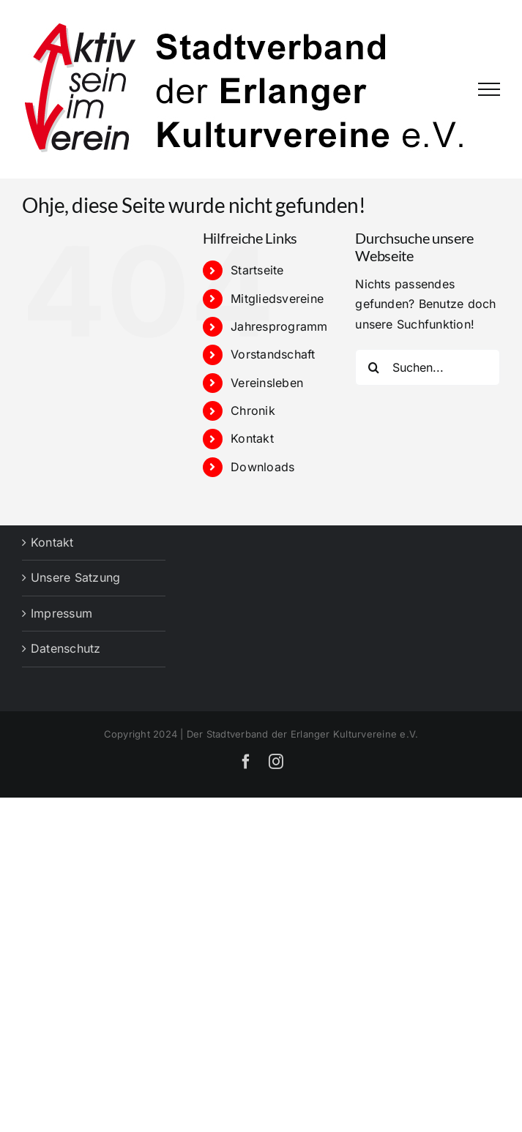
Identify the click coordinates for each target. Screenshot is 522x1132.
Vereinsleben (267, 382)
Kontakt (252, 438)
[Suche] (373, 367)
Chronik (253, 410)
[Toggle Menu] (489, 89)
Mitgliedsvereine (277, 298)
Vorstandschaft (273, 354)
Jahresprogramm (279, 326)
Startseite (257, 270)
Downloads (262, 467)
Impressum (61, 613)
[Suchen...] (427, 367)
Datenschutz (66, 648)
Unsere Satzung (75, 577)
